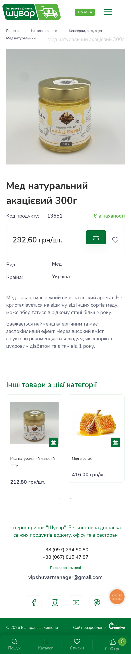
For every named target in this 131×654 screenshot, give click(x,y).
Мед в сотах (85, 448)
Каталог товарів (55, 31)
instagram (55, 602)
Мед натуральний (85, 39)
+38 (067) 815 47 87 (65, 551)
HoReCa (85, 12)
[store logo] (31, 12)
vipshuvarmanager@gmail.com (65, 575)
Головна (15, 31)
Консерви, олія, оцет (29, 39)
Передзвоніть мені (65, 563)
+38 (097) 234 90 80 (65, 541)
